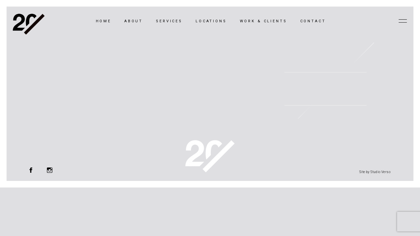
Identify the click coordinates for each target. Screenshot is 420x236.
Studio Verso (380, 172)
